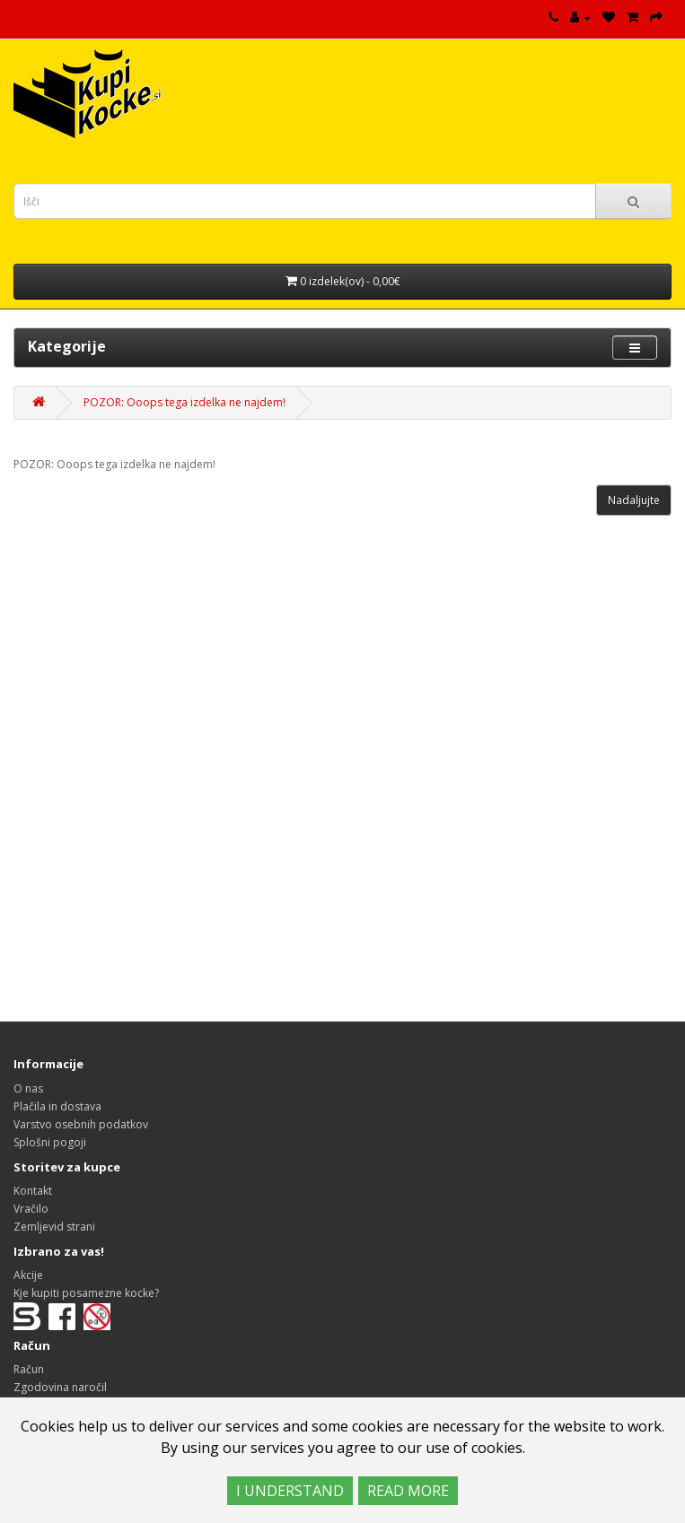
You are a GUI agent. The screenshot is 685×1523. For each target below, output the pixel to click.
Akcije (28, 1275)
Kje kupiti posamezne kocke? (86, 1293)
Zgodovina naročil (60, 1387)
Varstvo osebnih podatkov (80, 1124)
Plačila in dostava (57, 1106)
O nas (28, 1088)
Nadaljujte (634, 500)
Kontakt (32, 1190)
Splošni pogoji (49, 1142)
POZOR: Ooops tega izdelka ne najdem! (184, 402)
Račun (28, 1369)
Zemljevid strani (54, 1226)
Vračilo (30, 1208)
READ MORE (408, 1491)
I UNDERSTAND (290, 1491)
